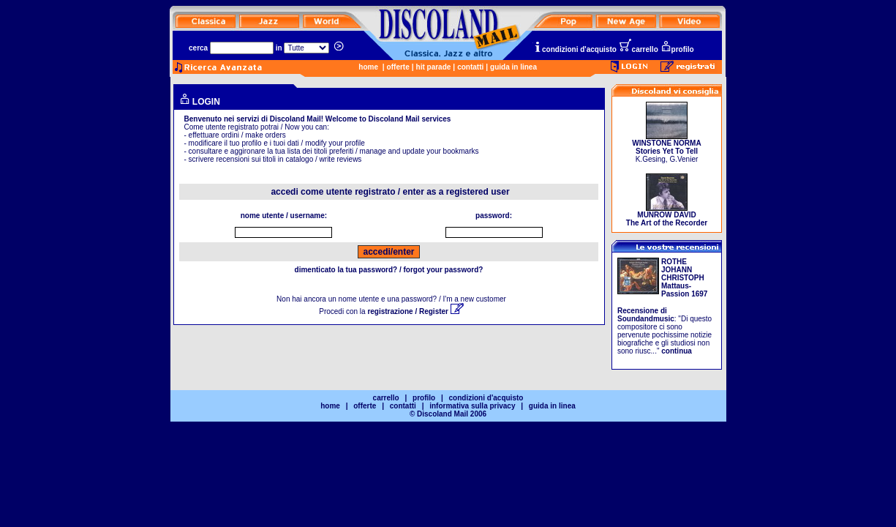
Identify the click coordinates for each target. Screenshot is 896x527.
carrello (638, 49)
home (368, 67)
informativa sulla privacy (472, 406)
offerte (398, 67)
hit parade (433, 67)
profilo (677, 49)
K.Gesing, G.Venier (666, 147)
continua (676, 351)
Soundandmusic (645, 319)
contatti (470, 67)
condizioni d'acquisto (575, 49)
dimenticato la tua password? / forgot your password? (389, 270)
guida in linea (513, 67)
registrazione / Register (415, 311)
